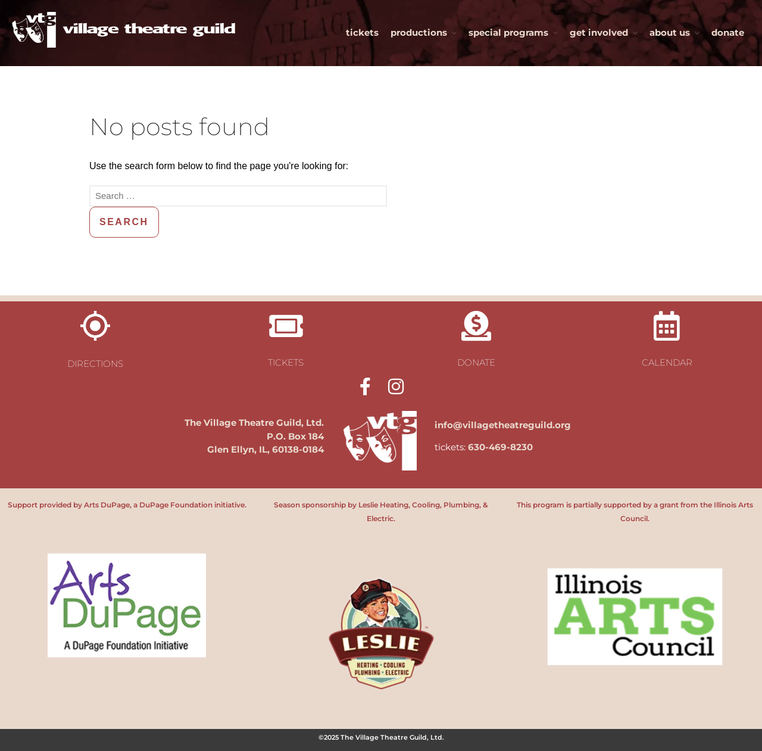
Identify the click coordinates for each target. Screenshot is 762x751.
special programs (508, 32)
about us (669, 32)
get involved (599, 32)
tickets (362, 32)
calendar (667, 362)
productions (419, 32)
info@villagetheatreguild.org (503, 425)
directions (95, 363)
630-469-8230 (500, 447)
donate (727, 32)
